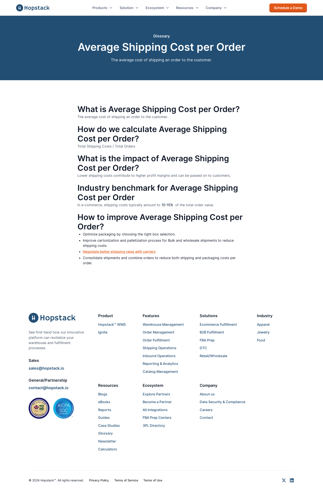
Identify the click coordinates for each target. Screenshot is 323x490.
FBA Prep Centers (157, 417)
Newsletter (107, 441)
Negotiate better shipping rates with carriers (119, 251)
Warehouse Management (163, 324)
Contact (206, 417)
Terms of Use (152, 480)
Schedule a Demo (288, 8)
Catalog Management (160, 371)
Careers (206, 410)
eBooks (104, 402)
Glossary (105, 433)
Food (261, 340)
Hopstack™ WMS (112, 324)
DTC (203, 348)
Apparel (263, 324)
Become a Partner (157, 402)
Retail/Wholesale (213, 356)
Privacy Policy (99, 480)
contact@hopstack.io (48, 387)
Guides (104, 417)
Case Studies (109, 425)
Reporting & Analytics (160, 363)
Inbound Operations (159, 356)
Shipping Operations (159, 348)
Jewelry (263, 332)
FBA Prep (207, 340)
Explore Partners (156, 394)
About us (207, 394)
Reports (104, 410)
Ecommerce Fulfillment (218, 324)
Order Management (158, 332)
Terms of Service (126, 480)
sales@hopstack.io (46, 368)
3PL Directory (154, 425)
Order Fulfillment (156, 340)
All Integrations (155, 410)
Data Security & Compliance (222, 402)
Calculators (107, 449)
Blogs (102, 394)
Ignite (102, 332)
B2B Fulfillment (212, 332)
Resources (108, 385)
